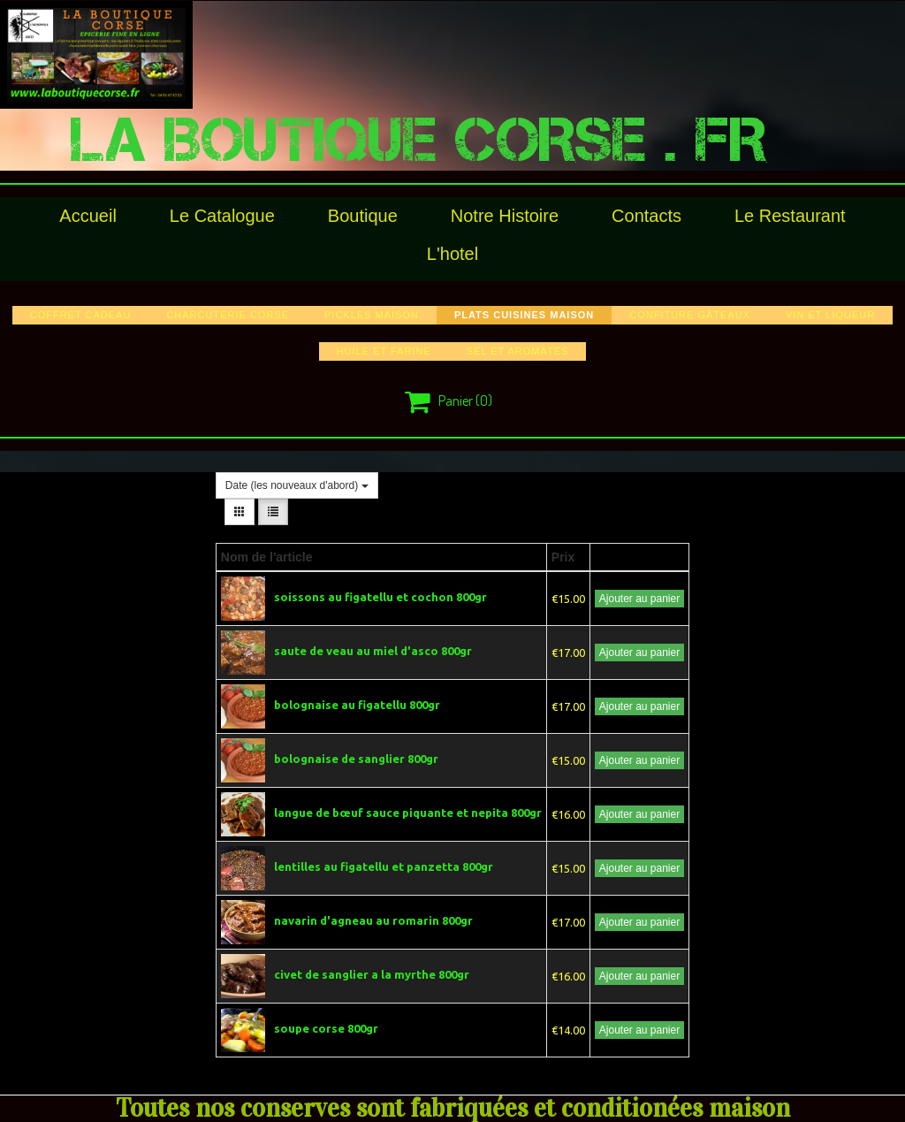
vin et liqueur (830, 314)
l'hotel (452, 253)
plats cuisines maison (524, 314)
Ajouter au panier (639, 598)
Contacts (646, 215)
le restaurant (790, 215)
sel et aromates (518, 351)
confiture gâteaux (689, 314)
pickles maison (371, 314)
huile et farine (384, 351)
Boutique (363, 215)
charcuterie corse (227, 314)
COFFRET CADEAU (81, 314)
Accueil (87, 215)
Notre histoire (505, 215)
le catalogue (222, 215)
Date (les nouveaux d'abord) (297, 485)
